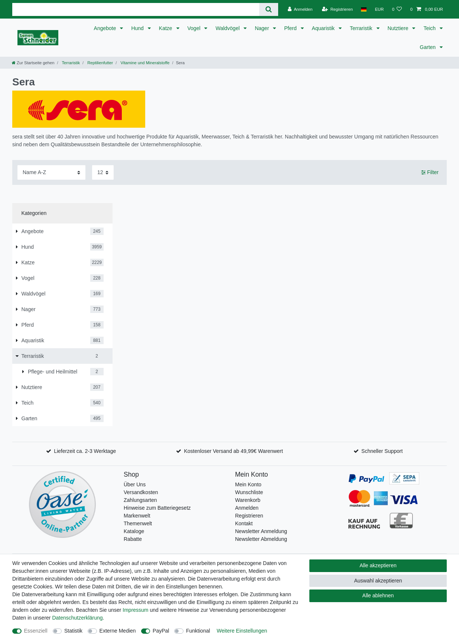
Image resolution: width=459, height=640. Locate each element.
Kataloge (134, 531)
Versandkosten (141, 492)
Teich (430, 28)
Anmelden (246, 508)
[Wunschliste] (397, 9)
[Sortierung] (51, 172)
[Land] (364, 9)
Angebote (106, 28)
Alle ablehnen (378, 595)
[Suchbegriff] (135, 9)
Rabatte (133, 539)
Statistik (73, 631)
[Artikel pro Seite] (103, 172)
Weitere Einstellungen (242, 631)
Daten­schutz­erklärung (77, 618)
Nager (262, 28)
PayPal (161, 631)
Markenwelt (137, 516)
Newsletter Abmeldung (261, 539)
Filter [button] (430, 172)
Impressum (135, 610)
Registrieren (249, 516)
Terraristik (362, 28)
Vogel (195, 28)
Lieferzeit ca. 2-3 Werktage (85, 451)
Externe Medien (118, 631)
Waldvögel (228, 28)
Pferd (291, 28)
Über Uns (135, 484)
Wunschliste (249, 492)
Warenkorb (247, 500)
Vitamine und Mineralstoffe (144, 63)
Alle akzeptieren (378, 565)
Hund (138, 28)
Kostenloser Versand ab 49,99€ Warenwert (233, 451)
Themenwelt (138, 523)
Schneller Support (382, 451)
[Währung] (379, 9)
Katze (166, 28)
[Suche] (268, 9)
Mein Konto (248, 484)
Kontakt (244, 523)
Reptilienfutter (99, 63)
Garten (428, 47)
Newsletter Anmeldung (261, 531)
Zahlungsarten (140, 500)
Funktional (198, 631)
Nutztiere (399, 28)
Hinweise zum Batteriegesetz (157, 508)
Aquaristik (324, 28)
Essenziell (36, 631)
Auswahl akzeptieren (378, 581)
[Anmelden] (300, 9)
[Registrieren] (337, 9)
